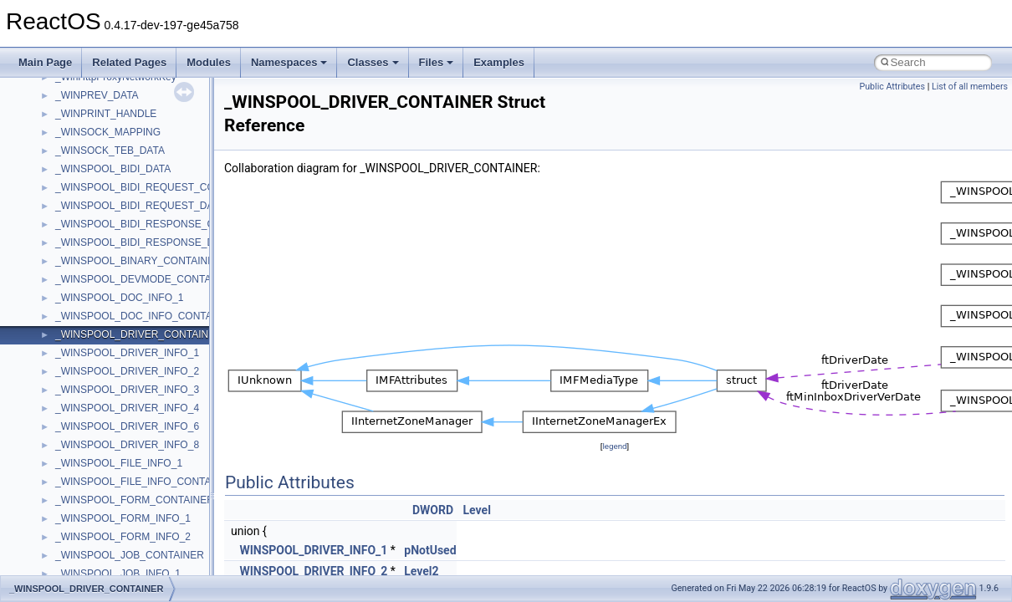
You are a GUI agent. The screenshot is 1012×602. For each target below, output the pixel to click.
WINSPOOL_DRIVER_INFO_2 (313, 571)
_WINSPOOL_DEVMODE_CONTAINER (145, 279)
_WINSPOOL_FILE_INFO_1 (118, 463)
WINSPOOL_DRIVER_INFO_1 (313, 550)
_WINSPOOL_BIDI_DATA (113, 169)
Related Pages (129, 62)
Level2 (421, 571)
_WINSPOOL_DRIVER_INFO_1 (127, 353)
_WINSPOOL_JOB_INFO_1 (118, 573)
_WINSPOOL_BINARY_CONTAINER (138, 261)
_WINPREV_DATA (97, 95)
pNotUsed (430, 550)
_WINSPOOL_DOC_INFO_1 (119, 298)
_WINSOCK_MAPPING (108, 132)
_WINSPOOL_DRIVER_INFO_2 (127, 371)
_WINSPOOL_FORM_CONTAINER (134, 500)
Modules (209, 62)
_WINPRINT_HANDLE (105, 114)
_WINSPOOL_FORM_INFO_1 (123, 518)
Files (436, 62)
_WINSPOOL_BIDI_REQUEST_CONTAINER (156, 187)
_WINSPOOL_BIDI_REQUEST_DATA (140, 206)
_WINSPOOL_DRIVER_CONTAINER (138, 334)
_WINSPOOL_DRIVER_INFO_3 (127, 389)
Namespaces (289, 62)
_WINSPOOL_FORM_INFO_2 (123, 537)
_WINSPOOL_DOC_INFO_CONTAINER (145, 316)
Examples (498, 62)
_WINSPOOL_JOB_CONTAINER (129, 555)
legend (614, 446)
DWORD (432, 510)
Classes (372, 62)
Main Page (45, 62)
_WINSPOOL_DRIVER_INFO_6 (127, 426)
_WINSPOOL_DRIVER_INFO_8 (127, 445)
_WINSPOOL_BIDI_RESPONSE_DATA (144, 242)
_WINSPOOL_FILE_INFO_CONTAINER (145, 481)
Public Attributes (892, 86)
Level (477, 510)
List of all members (970, 86)
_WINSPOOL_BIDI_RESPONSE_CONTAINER (160, 224)
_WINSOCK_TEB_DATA (110, 150)
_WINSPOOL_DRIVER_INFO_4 (127, 408)
